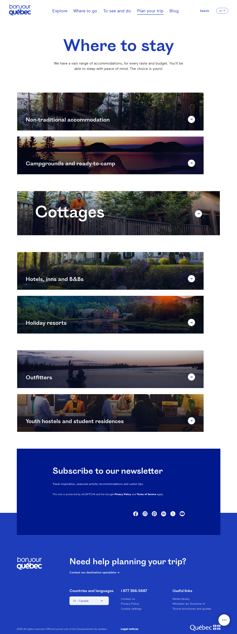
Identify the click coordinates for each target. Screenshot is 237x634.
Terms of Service (146, 486)
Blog (174, 10)
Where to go (85, 10)
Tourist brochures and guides (192, 601)
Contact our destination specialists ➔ (94, 564)
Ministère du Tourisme (196, 596)
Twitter (172, 506)
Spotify (163, 507)
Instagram (145, 506)
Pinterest (154, 506)
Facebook (135, 506)
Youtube (182, 506)
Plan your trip (150, 10)
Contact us (128, 591)
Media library (181, 591)
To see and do (117, 10)
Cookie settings (131, 601)
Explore (59, 10)
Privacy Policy (122, 486)
